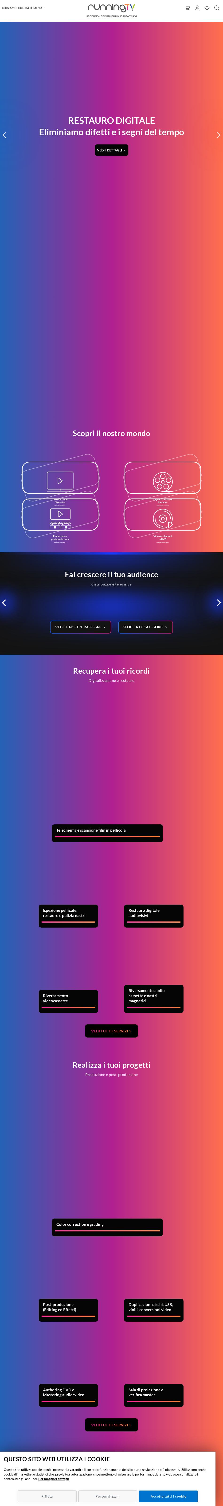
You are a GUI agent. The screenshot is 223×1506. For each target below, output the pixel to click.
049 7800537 (117, 1433)
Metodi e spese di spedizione (186, 1437)
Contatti (25, 8)
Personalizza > (108, 1496)
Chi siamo (9, 8)
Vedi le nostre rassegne (77, 364)
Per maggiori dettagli (53, 1479)
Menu (37, 8)
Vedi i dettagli (110, 50)
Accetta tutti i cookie (168, 1496)
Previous (5, 1276)
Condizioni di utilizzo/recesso (186, 1433)
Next (190, 1276)
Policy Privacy (185, 1442)
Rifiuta (47, 1496)
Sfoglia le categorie (145, 364)
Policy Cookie (186, 1446)
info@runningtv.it (115, 1437)
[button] (4, 35)
